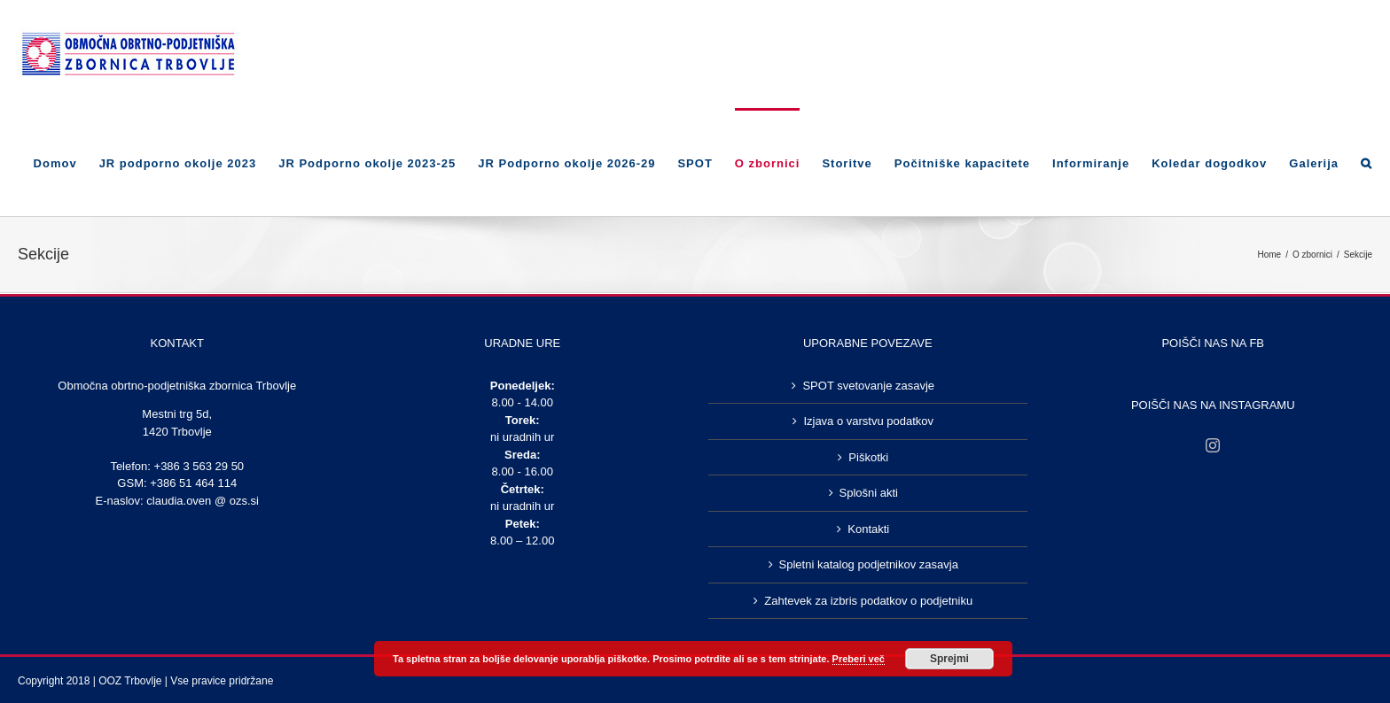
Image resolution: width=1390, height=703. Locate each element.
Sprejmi (949, 659)
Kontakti (868, 529)
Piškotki (868, 457)
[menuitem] (66, 162)
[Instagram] (1213, 445)
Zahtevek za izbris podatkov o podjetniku (868, 600)
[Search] (1366, 162)
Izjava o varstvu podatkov (868, 421)
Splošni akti (868, 492)
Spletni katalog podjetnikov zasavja (868, 564)
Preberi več (858, 658)
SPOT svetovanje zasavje (868, 385)
